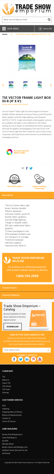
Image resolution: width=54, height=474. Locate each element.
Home (4, 34)
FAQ (4, 405)
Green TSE (6, 383)
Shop (10, 29)
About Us (5, 380)
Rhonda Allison (8, 444)
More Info (47, 28)
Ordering (5, 408)
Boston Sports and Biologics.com (15, 447)
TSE (3, 376)
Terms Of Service (9, 421)
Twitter (20, 359)
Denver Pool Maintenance (12, 434)
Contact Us (6, 418)
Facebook (14, 359)
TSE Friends (6, 386)
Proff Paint (6, 453)
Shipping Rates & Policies (12, 412)
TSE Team (6, 389)
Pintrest (33, 359)
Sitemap (5, 392)
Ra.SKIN (5, 440)
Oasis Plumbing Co (9, 437)
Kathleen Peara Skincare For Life (14, 450)
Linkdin (27, 359)
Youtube (39, 359)
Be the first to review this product (15, 104)
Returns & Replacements (12, 415)
